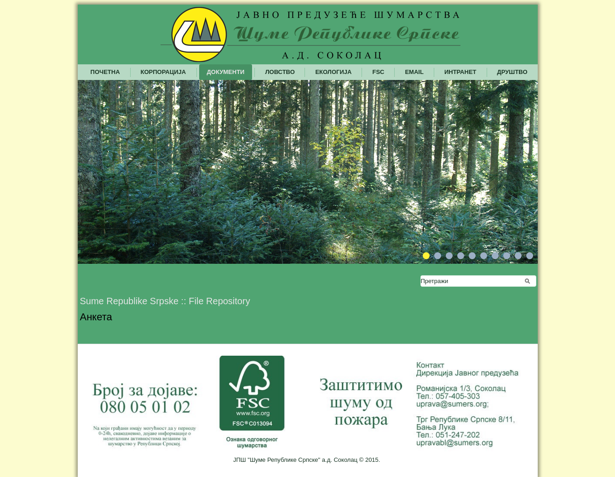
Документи (226, 71)
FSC (378, 71)
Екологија (333, 71)
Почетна (105, 71)
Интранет (460, 71)
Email (414, 71)
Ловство (279, 71)
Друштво (512, 71)
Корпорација (163, 71)
